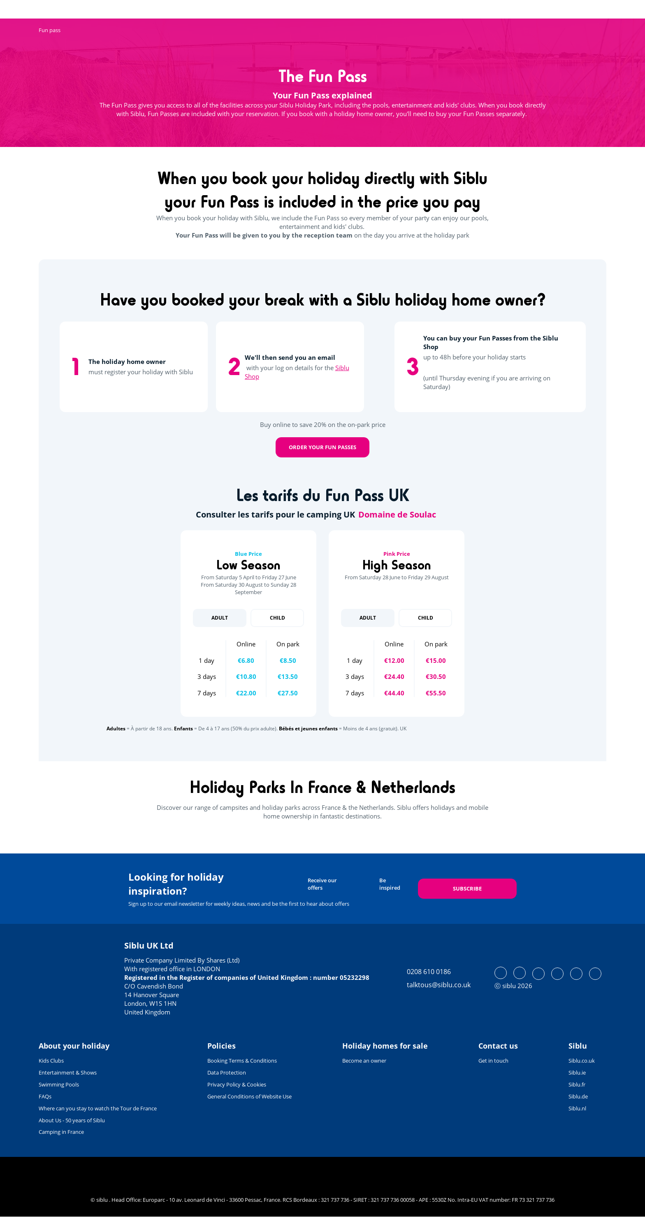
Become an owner (364, 1060)
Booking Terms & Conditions (242, 1060)
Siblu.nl (577, 1108)
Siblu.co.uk (581, 1060)
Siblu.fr (576, 1084)
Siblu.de (578, 1096)
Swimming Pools (59, 1084)
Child (277, 617)
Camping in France (61, 1131)
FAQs (45, 1096)
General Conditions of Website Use (249, 1096)
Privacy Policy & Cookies (236, 1084)
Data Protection (226, 1072)
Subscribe (467, 888)
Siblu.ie (577, 1072)
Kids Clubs (51, 1060)
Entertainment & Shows (68, 1072)
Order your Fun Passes (322, 447)
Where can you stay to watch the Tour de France (98, 1108)
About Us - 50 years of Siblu (72, 1120)
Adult (219, 617)
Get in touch (493, 1060)
